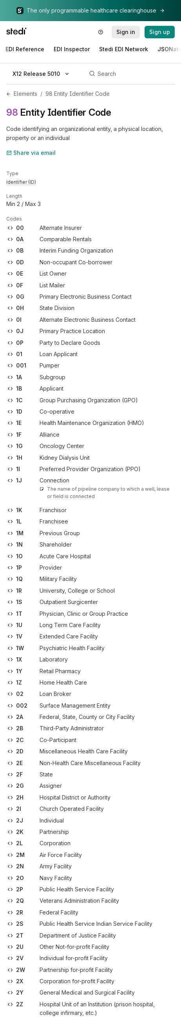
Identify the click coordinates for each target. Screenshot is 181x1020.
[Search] (131, 73)
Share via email (31, 152)
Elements (25, 93)
